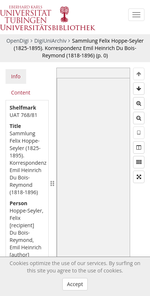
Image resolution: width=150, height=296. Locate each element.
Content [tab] (20, 92)
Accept (75, 284)
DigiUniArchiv (50, 40)
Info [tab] (16, 76)
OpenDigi (17, 40)
